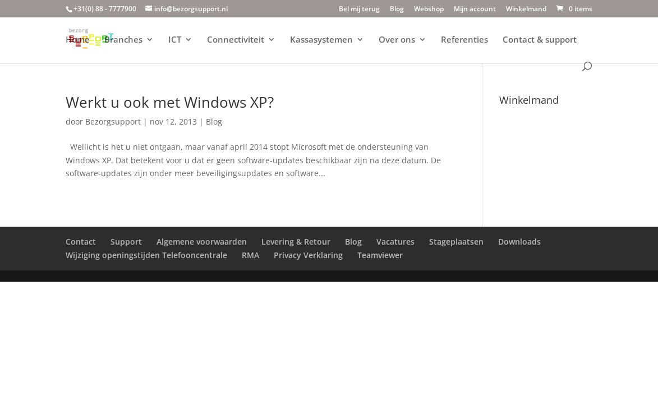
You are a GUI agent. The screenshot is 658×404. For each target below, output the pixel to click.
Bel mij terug (359, 9)
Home (78, 40)
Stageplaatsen (456, 241)
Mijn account (475, 9)
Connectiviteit (235, 40)
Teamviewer (380, 255)
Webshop (429, 9)
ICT (174, 40)
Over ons (397, 40)
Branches (123, 40)
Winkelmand (526, 9)
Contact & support (540, 40)
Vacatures (395, 241)
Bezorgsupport (113, 121)
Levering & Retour (295, 241)
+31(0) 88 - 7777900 (104, 8)
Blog (397, 9)
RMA (250, 255)
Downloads (519, 241)
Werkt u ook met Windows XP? (170, 102)
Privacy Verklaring (308, 255)
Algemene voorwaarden (202, 241)
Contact (81, 241)
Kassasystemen (321, 40)
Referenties (464, 40)
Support (126, 241)
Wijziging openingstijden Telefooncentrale (146, 255)
